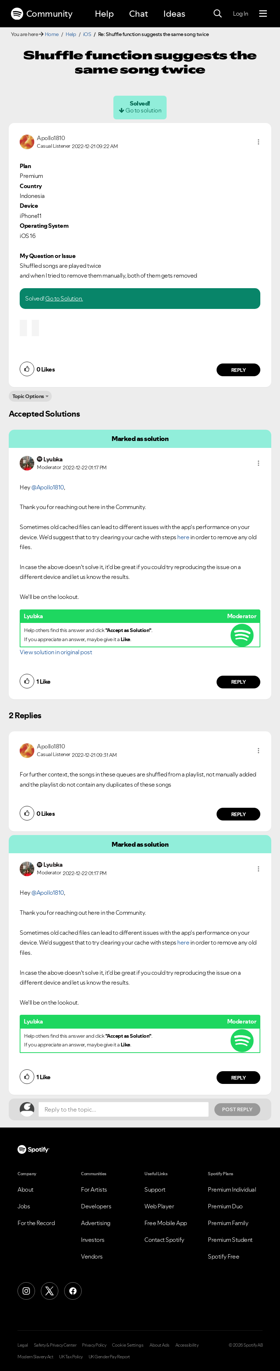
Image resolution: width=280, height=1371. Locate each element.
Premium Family (228, 1223)
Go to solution (143, 110)
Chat (138, 14)
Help (104, 14)
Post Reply (237, 1109)
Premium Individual (232, 1189)
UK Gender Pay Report (109, 1357)
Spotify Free (223, 1256)
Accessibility (187, 1345)
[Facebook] (73, 1291)
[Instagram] (26, 1291)
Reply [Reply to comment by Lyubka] (238, 682)
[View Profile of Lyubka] (52, 459)
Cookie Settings (128, 1345)
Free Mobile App (165, 1223)
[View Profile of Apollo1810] (51, 138)
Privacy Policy (94, 1345)
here (183, 537)
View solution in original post (56, 652)
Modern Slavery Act (35, 1357)
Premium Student (230, 1240)
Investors (93, 1240)
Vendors (92, 1256)
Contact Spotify (164, 1240)
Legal (23, 1345)
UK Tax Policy (71, 1357)
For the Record (36, 1223)
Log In (240, 13)
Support (155, 1189)
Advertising (95, 1223)
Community (41, 14)
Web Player (159, 1206)
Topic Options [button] (28, 396)
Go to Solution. (64, 298)
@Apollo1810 (47, 487)
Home (52, 34)
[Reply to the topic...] (124, 1109)
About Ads (159, 1345)
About (26, 1189)
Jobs (24, 1206)
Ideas (174, 14)
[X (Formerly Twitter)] (49, 1291)
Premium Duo (225, 1206)
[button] (258, 141)
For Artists (94, 1189)
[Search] (217, 14)
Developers (96, 1206)
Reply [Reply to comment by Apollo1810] (238, 370)
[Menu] (263, 14)
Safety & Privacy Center (55, 1345)
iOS (87, 34)
